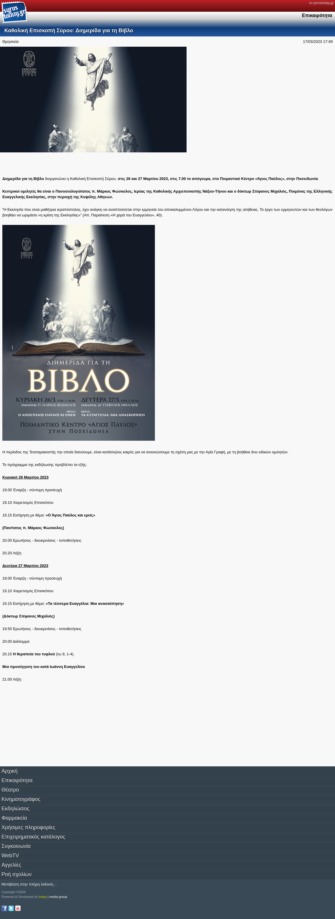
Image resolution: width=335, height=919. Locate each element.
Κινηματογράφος (20, 799)
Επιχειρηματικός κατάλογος (33, 837)
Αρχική (9, 771)
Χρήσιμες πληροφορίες (28, 827)
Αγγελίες (11, 865)
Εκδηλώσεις (15, 809)
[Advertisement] (49, 163)
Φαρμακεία (14, 818)
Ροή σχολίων (16, 874)
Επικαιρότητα (17, 780)
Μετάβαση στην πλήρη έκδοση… (29, 884)
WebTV (10, 856)
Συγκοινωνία (16, 846)
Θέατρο (10, 790)
